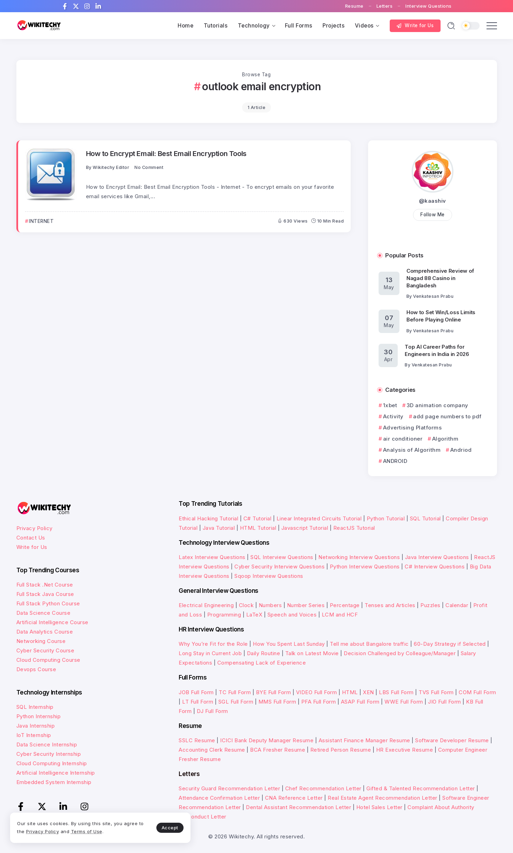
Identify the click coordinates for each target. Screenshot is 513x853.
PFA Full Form (318, 701)
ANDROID (395, 461)
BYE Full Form (273, 692)
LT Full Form (197, 701)
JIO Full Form (444, 701)
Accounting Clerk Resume (212, 749)
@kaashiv (432, 200)
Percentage (345, 605)
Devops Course (36, 669)
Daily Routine (263, 653)
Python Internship (38, 716)
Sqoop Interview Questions (268, 576)
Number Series (306, 605)
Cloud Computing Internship (51, 763)
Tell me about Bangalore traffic (369, 644)
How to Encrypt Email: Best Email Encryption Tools (166, 153)
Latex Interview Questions (212, 557)
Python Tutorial (386, 518)
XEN (368, 692)
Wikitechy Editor (111, 167)
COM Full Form (477, 692)
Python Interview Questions (365, 566)
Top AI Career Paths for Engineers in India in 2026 (437, 350)
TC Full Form (235, 692)
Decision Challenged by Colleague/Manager (400, 653)
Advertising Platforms (412, 427)
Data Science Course (43, 613)
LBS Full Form (396, 692)
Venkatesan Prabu (433, 296)
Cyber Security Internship (48, 754)
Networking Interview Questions (359, 557)
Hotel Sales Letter (379, 807)
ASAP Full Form (360, 701)
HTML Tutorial (258, 528)
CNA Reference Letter (294, 797)
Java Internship (35, 725)
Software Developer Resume (452, 740)
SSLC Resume (197, 740)
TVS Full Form (436, 692)
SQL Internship (35, 707)
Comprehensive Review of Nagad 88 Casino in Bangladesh (440, 278)
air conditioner (403, 438)
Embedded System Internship (54, 782)
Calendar (456, 605)
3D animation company (437, 405)
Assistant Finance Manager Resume (364, 740)
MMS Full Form (277, 701)
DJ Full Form (212, 711)
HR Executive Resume (404, 749)
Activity (393, 416)
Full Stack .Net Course (44, 584)
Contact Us (30, 537)
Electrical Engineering (206, 605)
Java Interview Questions (437, 557)
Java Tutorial (219, 528)
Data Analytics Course (44, 631)
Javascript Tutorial (304, 528)
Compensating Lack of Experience (261, 662)
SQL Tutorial (425, 518)
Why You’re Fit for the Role (213, 644)
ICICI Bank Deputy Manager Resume (266, 740)
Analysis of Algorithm (412, 450)
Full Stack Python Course (48, 603)
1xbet (390, 405)
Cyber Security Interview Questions (279, 566)
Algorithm (445, 438)
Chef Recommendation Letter (323, 788)
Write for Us (31, 547)
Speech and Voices (292, 614)
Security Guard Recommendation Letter (229, 788)
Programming (224, 614)
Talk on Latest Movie (312, 653)
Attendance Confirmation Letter (219, 797)
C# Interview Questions (435, 566)
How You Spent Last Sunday (289, 644)
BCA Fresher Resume (277, 749)
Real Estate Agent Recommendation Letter (382, 797)
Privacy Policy (34, 528)
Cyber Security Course (45, 650)
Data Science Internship (46, 744)
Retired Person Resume (340, 749)
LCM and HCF (340, 614)
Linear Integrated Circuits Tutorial (319, 518)
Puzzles (430, 605)
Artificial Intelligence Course (52, 622)
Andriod (461, 450)
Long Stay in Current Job (210, 653)
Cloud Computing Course (48, 660)
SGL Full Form (236, 701)
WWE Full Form (403, 701)
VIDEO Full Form (316, 692)
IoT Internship (33, 735)
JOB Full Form (196, 692)
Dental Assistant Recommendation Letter (298, 807)
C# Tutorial (257, 518)
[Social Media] (65, 6)
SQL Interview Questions (281, 557)
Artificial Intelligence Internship (55, 772)
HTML (350, 692)
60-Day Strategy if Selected (450, 644)
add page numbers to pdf (447, 416)
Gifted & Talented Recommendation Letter (420, 788)
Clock (246, 605)
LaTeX (254, 614)
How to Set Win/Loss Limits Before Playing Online (440, 316)
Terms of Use (87, 831)
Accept (164, 827)
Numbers (270, 605)
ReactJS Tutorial (354, 528)
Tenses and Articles (390, 605)
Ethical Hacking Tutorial (208, 518)
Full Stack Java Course (45, 594)
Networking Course (41, 641)
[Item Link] (51, 174)
